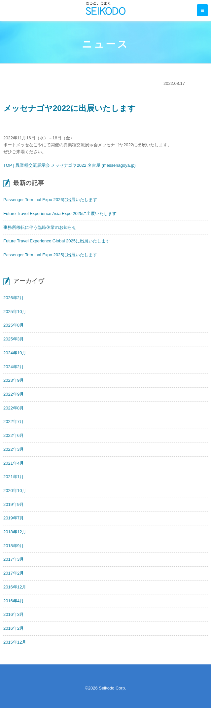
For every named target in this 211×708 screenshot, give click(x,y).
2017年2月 (13, 573)
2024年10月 (14, 352)
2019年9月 (13, 504)
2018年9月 (13, 545)
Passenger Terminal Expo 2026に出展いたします (50, 199)
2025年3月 (13, 338)
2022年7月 (13, 421)
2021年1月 (13, 476)
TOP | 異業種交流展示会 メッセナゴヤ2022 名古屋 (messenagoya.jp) (69, 165)
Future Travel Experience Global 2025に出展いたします (56, 240)
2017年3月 (13, 559)
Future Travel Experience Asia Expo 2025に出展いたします (60, 213)
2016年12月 (14, 586)
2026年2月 (13, 297)
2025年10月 (14, 311)
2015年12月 (14, 642)
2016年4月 (13, 600)
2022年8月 (13, 408)
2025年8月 (13, 325)
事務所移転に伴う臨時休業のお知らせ (39, 227)
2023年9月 (13, 380)
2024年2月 (13, 366)
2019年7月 (13, 517)
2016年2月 (13, 628)
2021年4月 (13, 463)
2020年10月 (14, 490)
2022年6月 (13, 435)
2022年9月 (13, 394)
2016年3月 (13, 614)
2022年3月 (13, 449)
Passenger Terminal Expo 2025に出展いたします (50, 254)
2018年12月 (14, 531)
